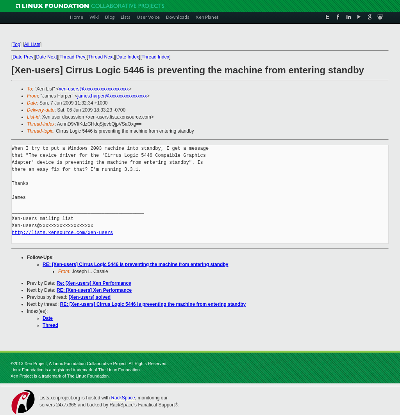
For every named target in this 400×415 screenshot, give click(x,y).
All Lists (32, 44)
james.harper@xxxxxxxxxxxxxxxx (112, 96)
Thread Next (101, 57)
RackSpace (123, 398)
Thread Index (156, 57)
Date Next (46, 57)
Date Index (127, 57)
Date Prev (22, 57)
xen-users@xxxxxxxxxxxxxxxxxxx (94, 89)
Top (16, 44)
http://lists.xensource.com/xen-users (62, 232)
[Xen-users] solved (90, 297)
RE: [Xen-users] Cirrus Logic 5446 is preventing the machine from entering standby (135, 264)
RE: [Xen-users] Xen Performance (94, 290)
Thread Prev (72, 57)
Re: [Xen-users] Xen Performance (94, 283)
